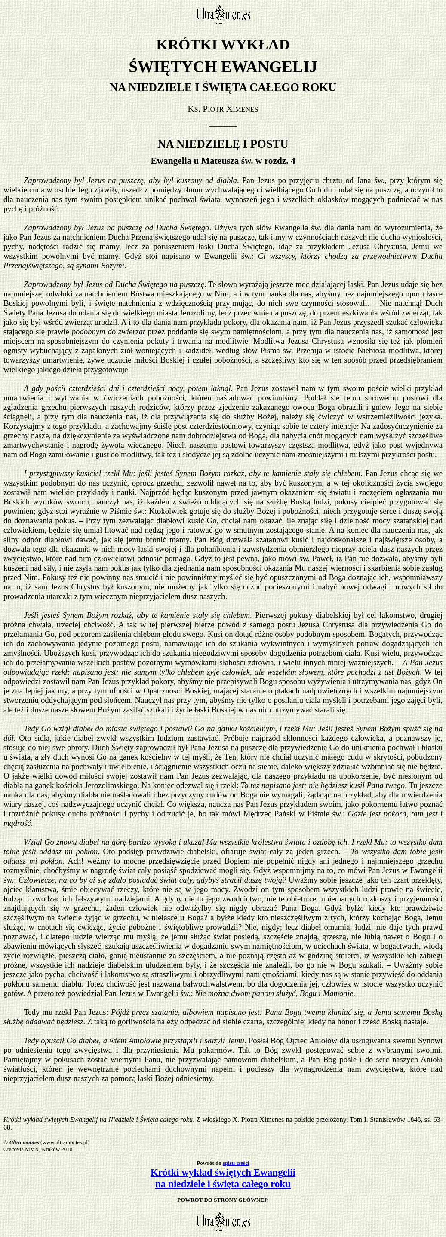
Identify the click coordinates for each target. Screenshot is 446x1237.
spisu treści (236, 1163)
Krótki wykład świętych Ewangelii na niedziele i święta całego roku (223, 1178)
